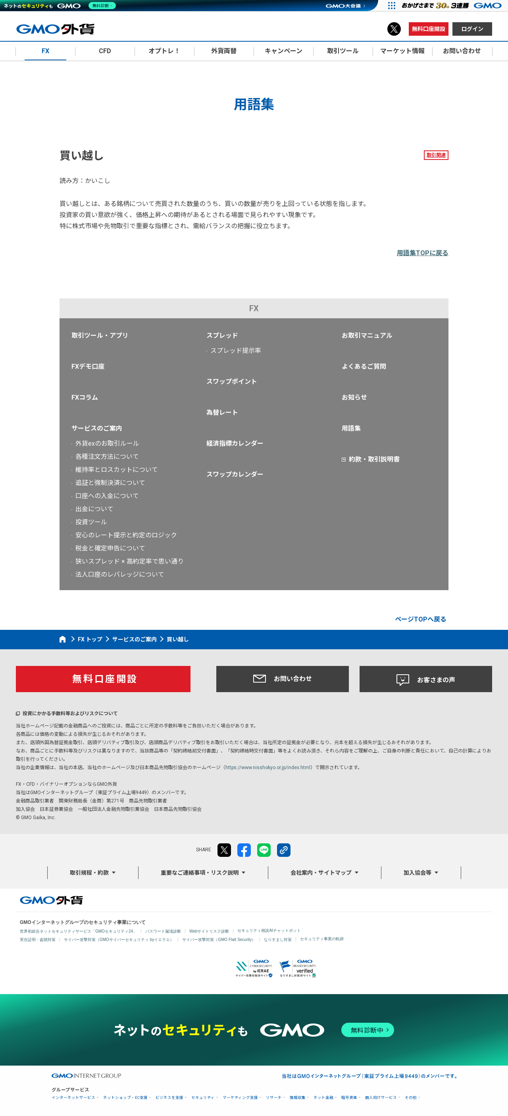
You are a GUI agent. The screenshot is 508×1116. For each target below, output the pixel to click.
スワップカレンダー (235, 474)
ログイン (472, 29)
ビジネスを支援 (169, 1097)
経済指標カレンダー (235, 443)
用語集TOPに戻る (422, 253)
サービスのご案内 (96, 428)
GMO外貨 (51, 900)
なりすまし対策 (278, 939)
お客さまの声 (425, 680)
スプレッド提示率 (235, 350)
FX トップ (90, 639)
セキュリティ (203, 1097)
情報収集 (298, 1097)
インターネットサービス (73, 1097)
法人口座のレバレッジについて (119, 574)
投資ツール (91, 522)
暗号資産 (349, 1097)
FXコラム (84, 397)
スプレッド (222, 335)
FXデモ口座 (87, 366)
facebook (244, 850)
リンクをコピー (284, 850)
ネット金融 (323, 1097)
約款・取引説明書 (374, 459)
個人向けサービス (381, 1097)
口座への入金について (107, 496)
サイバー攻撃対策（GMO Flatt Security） (219, 939)
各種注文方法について (107, 456)
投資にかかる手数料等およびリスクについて (70, 713)
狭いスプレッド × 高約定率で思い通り (129, 561)
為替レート (222, 412)
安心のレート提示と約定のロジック (126, 535)
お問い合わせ (282, 679)
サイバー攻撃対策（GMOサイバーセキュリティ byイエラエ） (119, 939)
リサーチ (274, 1097)
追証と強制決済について (110, 483)
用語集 (351, 428)
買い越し (178, 639)
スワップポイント (231, 381)
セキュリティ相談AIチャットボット (268, 930)
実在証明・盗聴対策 (38, 939)
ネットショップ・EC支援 (125, 1097)
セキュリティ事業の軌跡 (322, 939)
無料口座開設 (428, 29)
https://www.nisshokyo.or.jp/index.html (267, 767)
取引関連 (436, 155)
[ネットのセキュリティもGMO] (61, 5)
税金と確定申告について (110, 548)
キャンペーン (283, 51)
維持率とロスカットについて (116, 469)
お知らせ (354, 397)
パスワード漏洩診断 (163, 931)
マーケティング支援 (240, 1097)
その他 (411, 1097)
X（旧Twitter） (394, 29)
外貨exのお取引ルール (107, 443)
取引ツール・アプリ (100, 335)
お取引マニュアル (367, 335)
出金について (94, 509)
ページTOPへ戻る (420, 619)
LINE (264, 850)
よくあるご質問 (364, 366)
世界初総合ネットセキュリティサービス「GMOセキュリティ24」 (78, 931)
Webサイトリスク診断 (209, 931)
